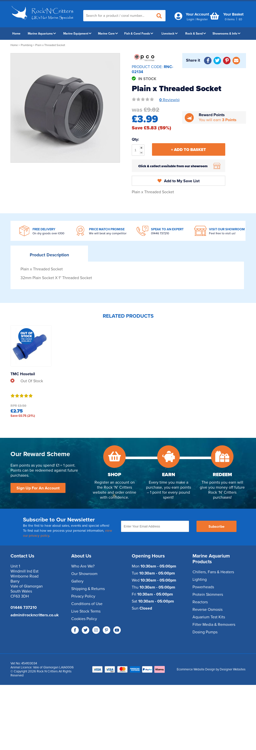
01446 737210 (160, 233)
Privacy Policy (83, 596)
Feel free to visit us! (222, 233)
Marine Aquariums (42, 33)
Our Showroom (84, 573)
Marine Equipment (77, 33)
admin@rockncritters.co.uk (34, 615)
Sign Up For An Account (38, 488)
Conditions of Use (86, 603)
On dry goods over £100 (48, 233)
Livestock (170, 33)
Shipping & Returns (88, 588)
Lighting (199, 579)
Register (202, 19)
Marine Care (108, 33)
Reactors (200, 602)
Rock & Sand (195, 33)
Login (190, 19)
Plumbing (26, 45)
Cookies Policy (84, 618)
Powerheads (203, 587)
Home (16, 33)
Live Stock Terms (85, 611)
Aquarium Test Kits (208, 617)
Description (49, 255)
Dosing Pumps (205, 632)
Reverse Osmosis (207, 609)
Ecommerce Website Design (196, 669)
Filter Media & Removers (213, 624)
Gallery (77, 581)
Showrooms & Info (226, 33)
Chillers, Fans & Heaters (213, 572)
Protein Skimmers (207, 594)
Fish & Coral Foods (138, 33)
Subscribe (216, 526)
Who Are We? (82, 566)
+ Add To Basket (188, 149)
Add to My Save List (179, 180)
